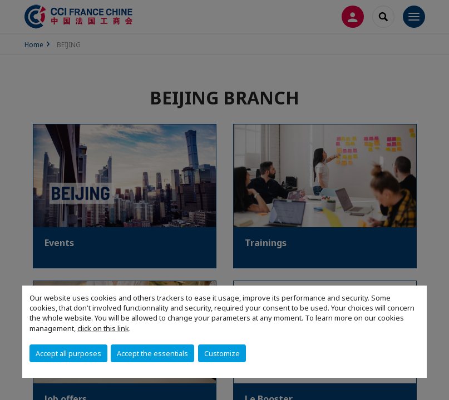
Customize (222, 353)
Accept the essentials (152, 353)
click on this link (103, 328)
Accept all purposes (68, 353)
